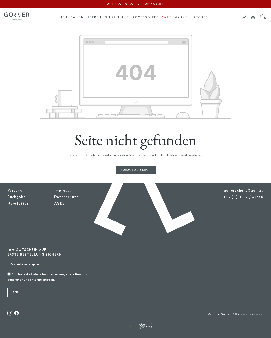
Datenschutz (66, 197)
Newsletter (18, 203)
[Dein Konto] (253, 17)
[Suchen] (243, 17)
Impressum (64, 190)
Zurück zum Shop (136, 170)
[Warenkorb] (262, 17)
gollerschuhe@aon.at (243, 190)
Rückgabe (16, 197)
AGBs (59, 203)
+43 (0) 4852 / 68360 (244, 197)
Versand (15, 190)
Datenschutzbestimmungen (50, 274)
